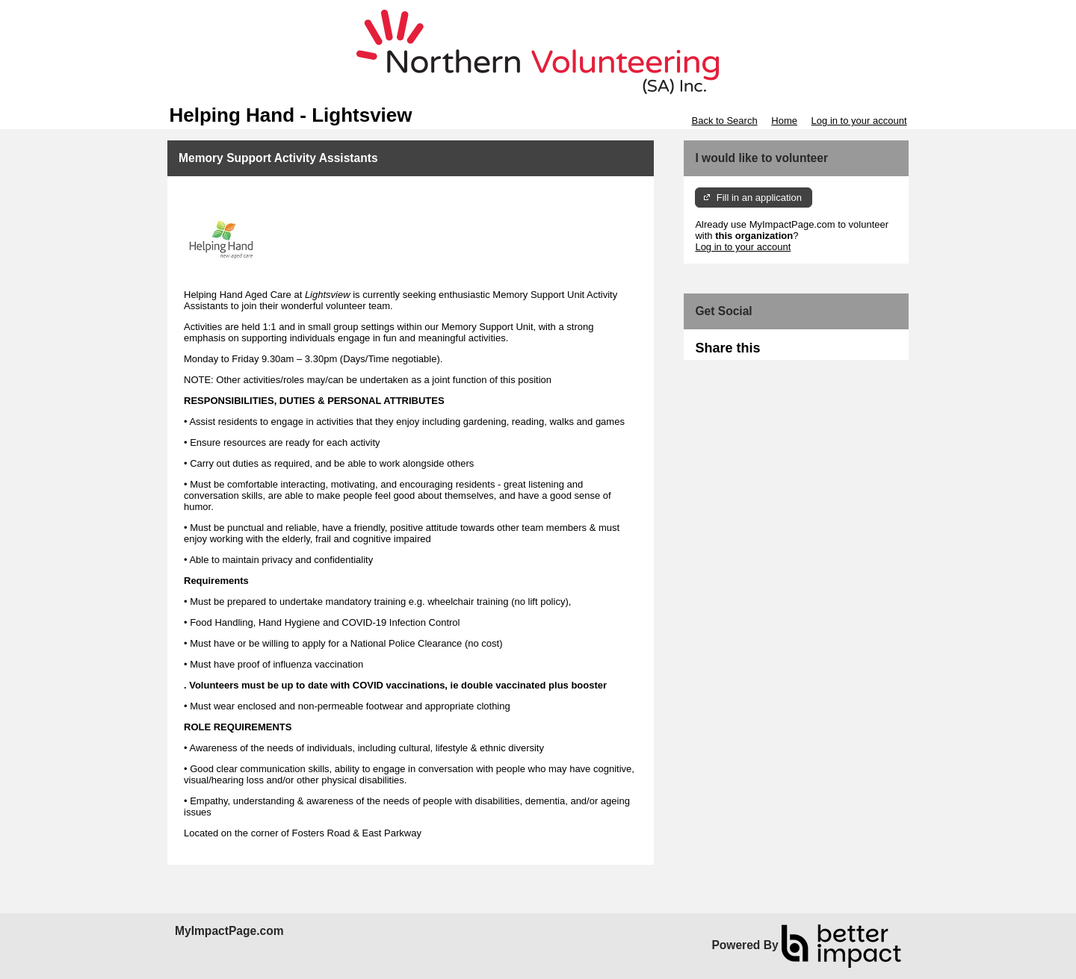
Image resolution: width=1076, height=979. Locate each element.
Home (784, 120)
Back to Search (724, 120)
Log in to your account (859, 120)
